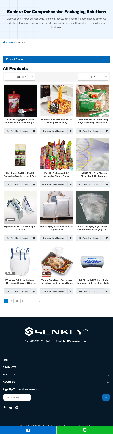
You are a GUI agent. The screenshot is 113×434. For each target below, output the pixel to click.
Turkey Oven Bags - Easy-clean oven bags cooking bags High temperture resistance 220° (56, 282)
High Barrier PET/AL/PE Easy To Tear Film (20, 228)
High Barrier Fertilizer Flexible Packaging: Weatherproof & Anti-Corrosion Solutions (20, 175)
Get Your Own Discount (16, 131)
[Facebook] (5, 408)
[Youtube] (11, 408)
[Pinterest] (17, 408)
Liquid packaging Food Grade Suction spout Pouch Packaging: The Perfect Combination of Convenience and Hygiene (20, 121)
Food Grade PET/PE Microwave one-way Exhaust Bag (56, 121)
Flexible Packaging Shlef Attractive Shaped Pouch (56, 174)
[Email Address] (17, 397)
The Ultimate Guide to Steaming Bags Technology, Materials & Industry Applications (93, 121)
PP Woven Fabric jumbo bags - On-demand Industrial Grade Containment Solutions (20, 282)
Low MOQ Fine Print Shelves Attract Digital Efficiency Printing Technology (93, 175)
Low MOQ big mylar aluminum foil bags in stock (56, 228)
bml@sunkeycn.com (75, 341)
